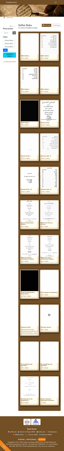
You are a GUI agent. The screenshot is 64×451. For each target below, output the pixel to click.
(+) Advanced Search (9, 62)
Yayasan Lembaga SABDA (26, 432)
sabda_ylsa (12, 432)
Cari (5, 50)
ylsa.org (44, 446)
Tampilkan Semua (9, 55)
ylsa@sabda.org (32, 446)
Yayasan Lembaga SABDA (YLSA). (33, 442)
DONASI (42, 439)
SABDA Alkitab (18, 435)
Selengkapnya (51, 432)
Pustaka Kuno (11, 2)
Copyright (11, 442)
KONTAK (21, 439)
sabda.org (51, 446)
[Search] (7, 33)
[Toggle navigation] (55, 2)
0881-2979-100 (17, 446)
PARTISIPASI (31, 439)
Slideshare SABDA (45, 435)
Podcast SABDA (31, 435)
